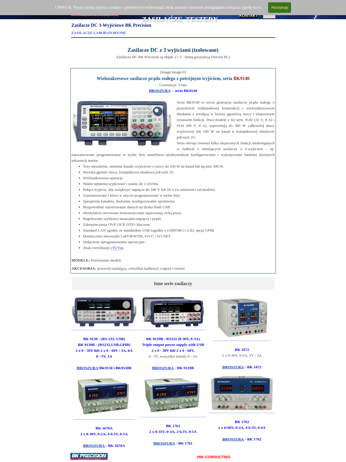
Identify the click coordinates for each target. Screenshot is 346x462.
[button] (242, 318)
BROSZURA (159, 90)
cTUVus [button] (116, 248)
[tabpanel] (173, 52)
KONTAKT (248, 15)
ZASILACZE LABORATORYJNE (99, 33)
